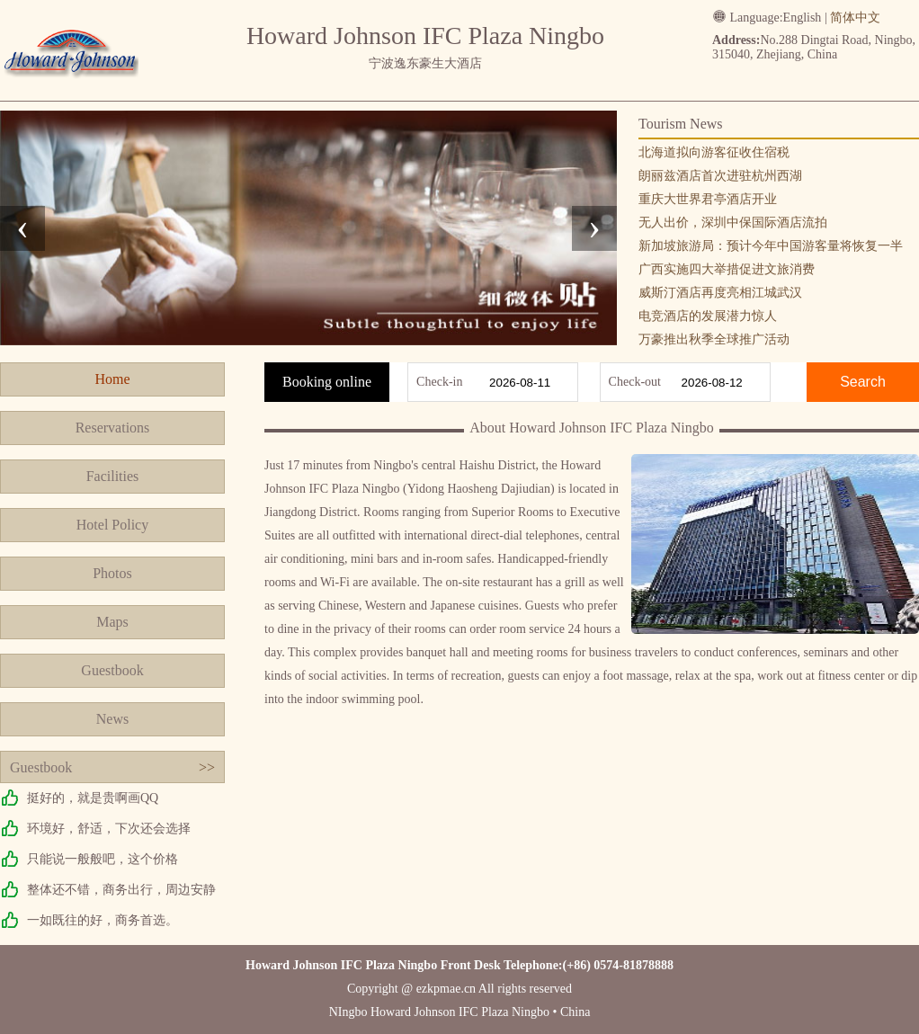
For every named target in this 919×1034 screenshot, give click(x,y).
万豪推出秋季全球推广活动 (714, 339)
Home (111, 379)
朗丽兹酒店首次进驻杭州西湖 (720, 176)
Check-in (439, 381)
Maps (112, 621)
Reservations (113, 427)
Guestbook (112, 670)
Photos (112, 573)
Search (863, 381)
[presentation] (22, 228)
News (112, 718)
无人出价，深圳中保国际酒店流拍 (732, 222)
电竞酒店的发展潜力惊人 (707, 316)
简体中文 (855, 17)
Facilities (112, 476)
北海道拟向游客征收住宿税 (714, 152)
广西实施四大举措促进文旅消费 (726, 269)
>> (207, 767)
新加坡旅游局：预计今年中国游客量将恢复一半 (770, 246)
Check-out (635, 381)
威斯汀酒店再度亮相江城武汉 (720, 292)
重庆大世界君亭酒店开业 (707, 199)
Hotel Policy (112, 524)
